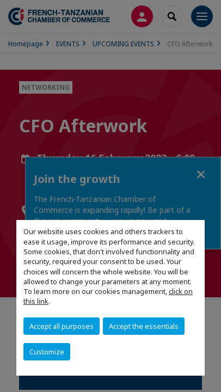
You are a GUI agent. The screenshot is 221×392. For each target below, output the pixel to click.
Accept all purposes (61, 326)
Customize (46, 352)
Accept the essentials (144, 326)
